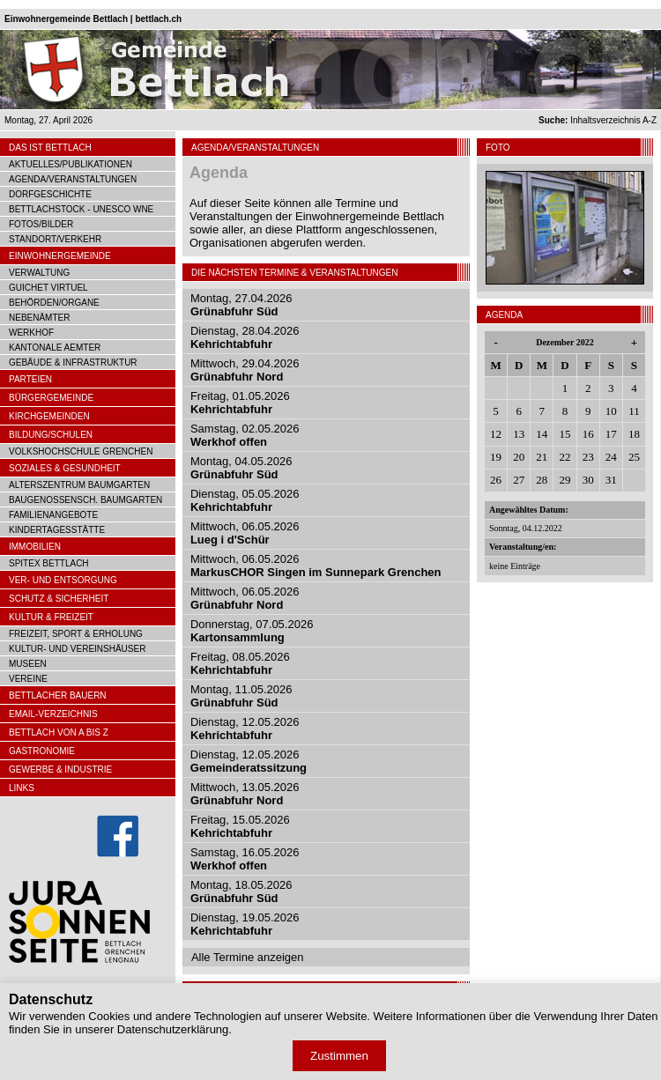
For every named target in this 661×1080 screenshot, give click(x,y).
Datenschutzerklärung (172, 1029)
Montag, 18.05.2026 (241, 891)
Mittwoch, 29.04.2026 (245, 370)
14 (541, 433)
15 (564, 433)
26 (495, 479)
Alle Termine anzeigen (247, 957)
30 (588, 479)
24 (611, 456)
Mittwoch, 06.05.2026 (245, 533)
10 (611, 411)
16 (588, 433)
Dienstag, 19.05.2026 (245, 924)
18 (634, 433)
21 (541, 456)
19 (495, 456)
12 (495, 433)
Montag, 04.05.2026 (241, 468)
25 (634, 456)
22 (564, 456)
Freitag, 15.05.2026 (240, 826)
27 (518, 479)
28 (541, 479)
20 (518, 456)
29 (564, 479)
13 (518, 433)
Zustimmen (339, 1055)
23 (588, 456)
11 (634, 411)
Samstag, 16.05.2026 (245, 859)
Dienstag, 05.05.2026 (245, 500)
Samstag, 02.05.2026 (245, 435)
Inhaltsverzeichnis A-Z (597, 120)
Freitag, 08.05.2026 (240, 663)
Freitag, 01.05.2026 (240, 402)
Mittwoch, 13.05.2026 (245, 793)
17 (611, 433)
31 (611, 479)
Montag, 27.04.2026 (241, 305)
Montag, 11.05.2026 (241, 696)
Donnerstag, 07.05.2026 (252, 631)
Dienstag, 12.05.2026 (245, 728)
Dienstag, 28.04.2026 (245, 337)
